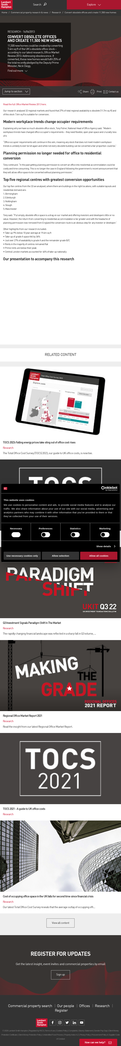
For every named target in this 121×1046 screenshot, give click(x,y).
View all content (60, 923)
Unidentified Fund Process (53, 1035)
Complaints (73, 1030)
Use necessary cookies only (22, 555)
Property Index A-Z (71, 1035)
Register (61, 1011)
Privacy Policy (85, 1035)
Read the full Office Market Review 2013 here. (24, 104)
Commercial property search (30, 1006)
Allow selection (60, 555)
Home (4, 12)
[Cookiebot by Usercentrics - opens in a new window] (103, 488)
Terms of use (50, 1030)
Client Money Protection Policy (30, 1035)
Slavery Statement (86, 1030)
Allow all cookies (98, 555)
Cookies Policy (61, 1030)
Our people (65, 1006)
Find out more (17, 70)
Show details (103, 546)
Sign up (60, 974)
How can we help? (95, 1042)
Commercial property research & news (29, 12)
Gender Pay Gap (100, 1030)
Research (56, 12)
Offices (84, 1006)
